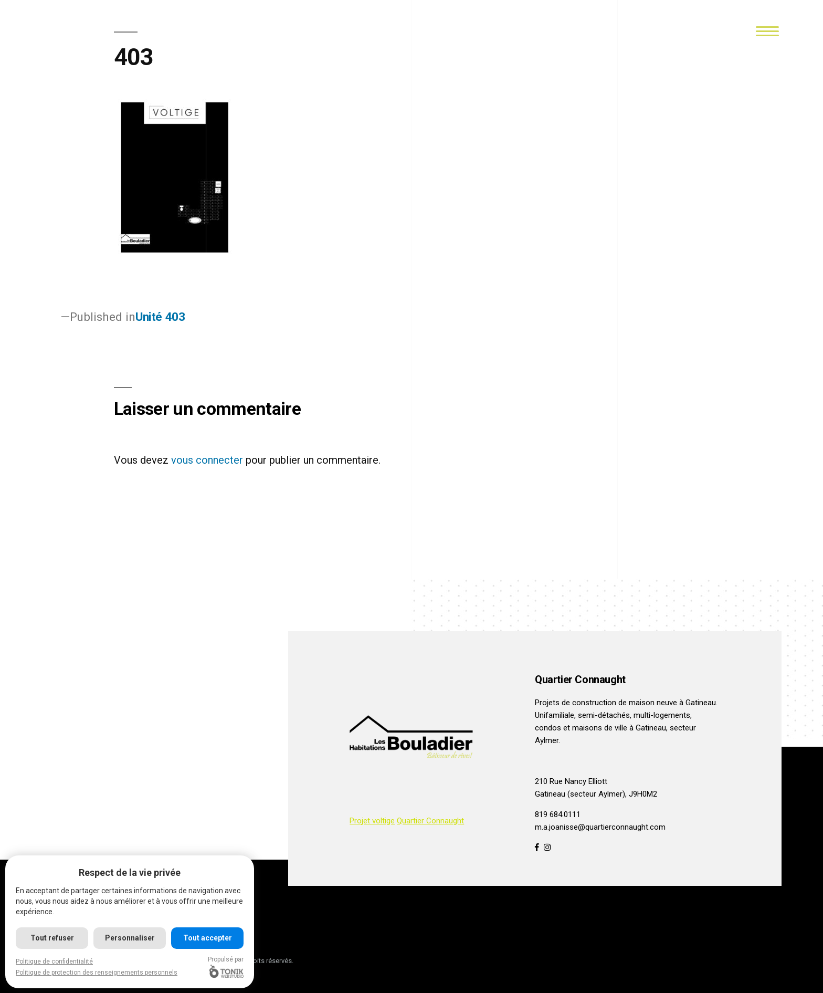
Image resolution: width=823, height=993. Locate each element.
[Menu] (767, 30)
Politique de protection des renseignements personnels (96, 972)
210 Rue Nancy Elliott (571, 781)
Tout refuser (52, 938)
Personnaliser (130, 938)
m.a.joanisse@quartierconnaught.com (600, 827)
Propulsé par (226, 967)
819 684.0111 (558, 814)
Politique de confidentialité (54, 961)
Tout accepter (207, 938)
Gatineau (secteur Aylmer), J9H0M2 (596, 794)
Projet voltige (372, 820)
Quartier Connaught (430, 820)
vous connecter (207, 460)
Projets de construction (575, 702)
